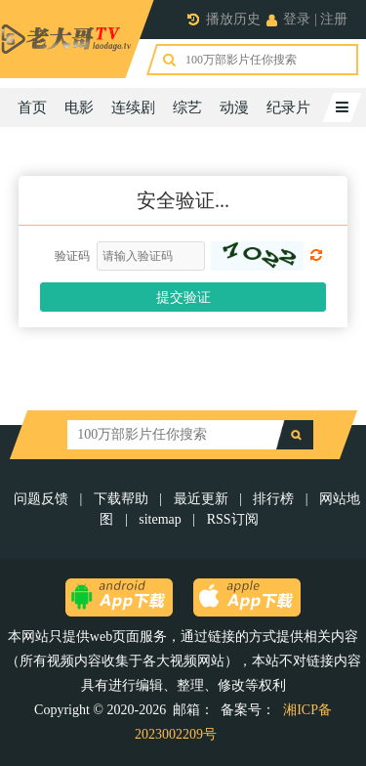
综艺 (187, 107)
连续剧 (133, 107)
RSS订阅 (233, 519)
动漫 (234, 107)
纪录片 (288, 107)
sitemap (160, 519)
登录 (296, 19)
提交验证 (183, 297)
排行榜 (273, 498)
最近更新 (201, 498)
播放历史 (233, 19)
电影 (79, 107)
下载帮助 (121, 498)
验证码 (72, 256)
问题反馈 (43, 498)
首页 (32, 107)
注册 (333, 19)
